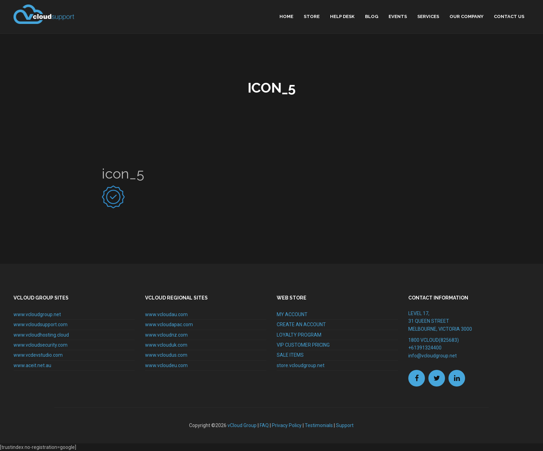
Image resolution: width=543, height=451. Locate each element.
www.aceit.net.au (32, 365)
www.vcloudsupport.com (41, 324)
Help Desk (342, 16)
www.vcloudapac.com (169, 324)
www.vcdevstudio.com (38, 355)
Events (398, 16)
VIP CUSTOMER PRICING (303, 345)
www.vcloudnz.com (166, 335)
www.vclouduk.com (166, 345)
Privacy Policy (287, 425)
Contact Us (509, 16)
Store (312, 16)
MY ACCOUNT (292, 314)
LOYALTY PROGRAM (299, 335)
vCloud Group (242, 425)
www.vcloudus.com (166, 355)
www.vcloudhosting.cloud (41, 335)
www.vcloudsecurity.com (41, 345)
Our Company (466, 16)
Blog (371, 16)
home (286, 16)
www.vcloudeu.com (166, 365)
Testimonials (319, 425)
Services (428, 16)
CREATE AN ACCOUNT (301, 324)
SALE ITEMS (290, 355)
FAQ (264, 425)
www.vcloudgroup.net (37, 314)
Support (345, 425)
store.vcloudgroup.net (300, 365)
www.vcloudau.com (166, 314)
